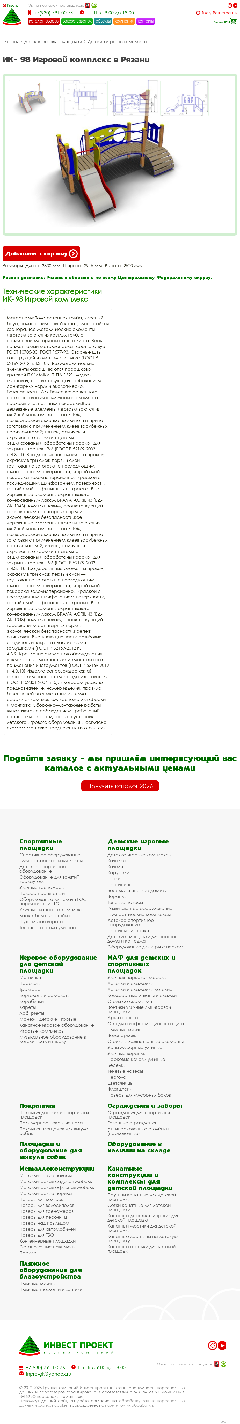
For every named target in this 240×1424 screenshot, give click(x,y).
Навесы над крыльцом (44, 1223)
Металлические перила (45, 1193)
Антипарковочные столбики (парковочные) (138, 1131)
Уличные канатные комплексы (52, 909)
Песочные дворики (128, 930)
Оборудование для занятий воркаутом (49, 879)
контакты (146, 21)
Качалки (116, 860)
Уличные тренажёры (41, 887)
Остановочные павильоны (47, 1247)
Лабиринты (31, 1013)
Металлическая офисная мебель (56, 1187)
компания (124, 21)
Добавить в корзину (41, 253)
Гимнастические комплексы (51, 860)
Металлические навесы (45, 1175)
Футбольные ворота (41, 921)
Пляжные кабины (125, 1029)
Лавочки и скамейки (130, 983)
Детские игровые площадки (53, 41)
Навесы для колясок (41, 1199)
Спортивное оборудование (49, 854)
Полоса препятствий (42, 893)
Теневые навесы (125, 902)
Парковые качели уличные (136, 1059)
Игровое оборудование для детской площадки (58, 964)
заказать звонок (77, 21)
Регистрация (225, 13)
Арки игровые (122, 1017)
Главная (11, 41)
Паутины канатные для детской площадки (141, 1197)
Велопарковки (123, 1035)
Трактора (30, 989)
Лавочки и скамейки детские (139, 989)
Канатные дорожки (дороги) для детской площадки (142, 1217)
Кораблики (31, 1001)
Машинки (30, 977)
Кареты (27, 1007)
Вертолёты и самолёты (44, 995)
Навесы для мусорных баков (139, 1095)
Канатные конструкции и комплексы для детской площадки (140, 1178)
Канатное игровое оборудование (56, 1025)
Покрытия (37, 1105)
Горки (113, 878)
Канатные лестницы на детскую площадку (142, 1238)
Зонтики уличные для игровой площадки (139, 1009)
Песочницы (119, 884)
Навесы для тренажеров (46, 1211)
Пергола (116, 1077)
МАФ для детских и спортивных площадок (141, 964)
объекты (103, 21)
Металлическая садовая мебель (55, 1181)
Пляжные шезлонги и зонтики (50, 1289)
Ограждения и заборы (144, 1105)
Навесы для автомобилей (47, 1229)
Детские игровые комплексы (117, 41)
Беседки (116, 1065)
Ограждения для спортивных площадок (138, 1114)
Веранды (117, 896)
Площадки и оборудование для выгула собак (50, 1150)
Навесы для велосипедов (46, 1205)
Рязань (13, 5)
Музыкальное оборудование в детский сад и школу (52, 1039)
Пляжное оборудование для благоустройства (50, 1270)
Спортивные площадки (40, 844)
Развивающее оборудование (139, 908)
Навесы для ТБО (36, 1235)
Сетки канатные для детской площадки (139, 1207)
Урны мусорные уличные (134, 1047)
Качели (115, 866)
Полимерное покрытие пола (51, 1123)
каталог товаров (44, 21)
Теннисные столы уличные (47, 927)
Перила (28, 1253)
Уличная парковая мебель (136, 977)
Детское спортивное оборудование (42, 868)
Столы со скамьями (129, 1001)
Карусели (118, 872)
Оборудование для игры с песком (145, 947)
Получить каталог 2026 (120, 786)
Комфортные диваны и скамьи (142, 995)
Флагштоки (119, 1089)
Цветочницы (120, 1083)
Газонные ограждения (131, 1123)
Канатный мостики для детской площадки (141, 1228)
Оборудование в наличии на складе (139, 1147)
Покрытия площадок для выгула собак (53, 1131)
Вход (206, 13)
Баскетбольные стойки (44, 915)
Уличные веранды (126, 1053)
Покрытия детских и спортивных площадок (54, 1114)
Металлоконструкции (57, 1168)
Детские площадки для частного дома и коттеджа (143, 938)
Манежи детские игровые (47, 1019)
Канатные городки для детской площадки (141, 1248)
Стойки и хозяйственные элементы (145, 1041)
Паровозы (30, 983)
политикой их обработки (129, 1405)
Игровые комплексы (41, 1031)
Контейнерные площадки (47, 1241)
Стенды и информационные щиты (145, 1023)
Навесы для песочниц (43, 1217)
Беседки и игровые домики (137, 890)
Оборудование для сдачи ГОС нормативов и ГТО (53, 901)
